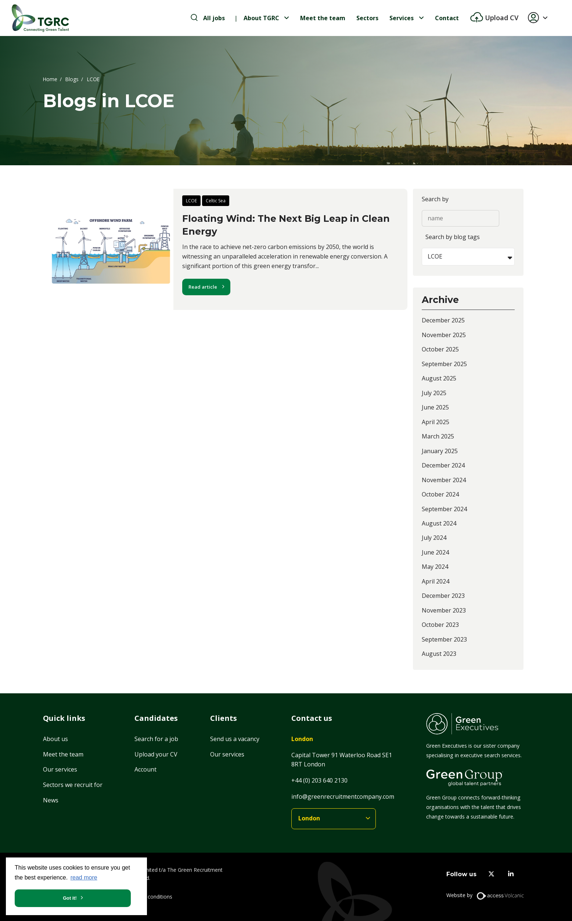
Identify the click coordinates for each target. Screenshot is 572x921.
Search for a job (156, 739)
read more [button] (84, 877)
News (50, 800)
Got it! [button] (70, 898)
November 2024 (444, 480)
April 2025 (435, 422)
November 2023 (444, 610)
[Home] (40, 18)
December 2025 (443, 320)
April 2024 (435, 581)
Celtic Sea (216, 201)
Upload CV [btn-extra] (500, 17)
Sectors (367, 18)
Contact (447, 18)
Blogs (72, 78)
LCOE (191, 201)
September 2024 (444, 509)
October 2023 (440, 625)
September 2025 (444, 364)
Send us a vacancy (234, 739)
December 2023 (443, 596)
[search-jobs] (208, 18)
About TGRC (261, 18)
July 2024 (434, 538)
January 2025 (440, 451)
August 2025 (439, 378)
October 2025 (440, 349)
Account (145, 769)
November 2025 (444, 335)
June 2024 (435, 552)
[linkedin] (511, 874)
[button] (541, 18)
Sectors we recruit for (72, 785)
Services (401, 18)
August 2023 (439, 654)
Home (50, 78)
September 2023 (444, 639)
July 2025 (434, 393)
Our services (60, 769)
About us (55, 739)
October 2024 (440, 494)
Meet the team (322, 18)
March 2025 (438, 436)
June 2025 (435, 407)
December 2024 (443, 465)
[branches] (333, 818)
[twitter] (491, 874)
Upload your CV (155, 754)
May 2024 (435, 567)
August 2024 (439, 523)
